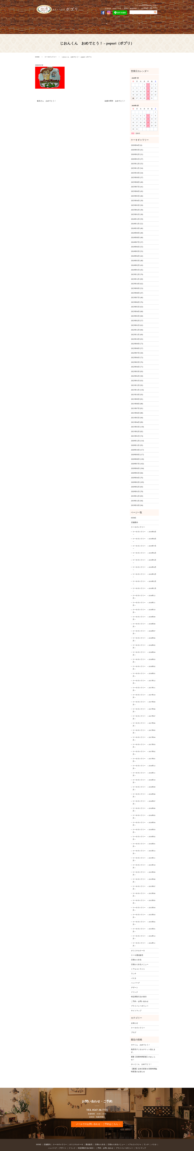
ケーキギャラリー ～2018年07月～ (144, 623)
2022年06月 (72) (137, 349)
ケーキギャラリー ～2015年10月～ (144, 858)
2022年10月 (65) (137, 331)
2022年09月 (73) (137, 335)
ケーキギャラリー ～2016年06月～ (144, 801)
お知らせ (134, 1015)
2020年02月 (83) (137, 478)
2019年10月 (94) (137, 497)
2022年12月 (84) (137, 321)
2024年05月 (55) (137, 243)
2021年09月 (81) (137, 391)
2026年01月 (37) (137, 150)
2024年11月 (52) (137, 215)
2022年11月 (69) (137, 326)
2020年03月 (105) (137, 474)
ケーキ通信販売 (137, 947)
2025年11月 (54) (137, 160)
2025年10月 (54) (137, 164)
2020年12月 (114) (137, 432)
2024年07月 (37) (137, 233)
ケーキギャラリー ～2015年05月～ (144, 893)
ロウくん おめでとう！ (140, 1036)
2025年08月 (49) (137, 173)
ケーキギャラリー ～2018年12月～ (144, 588)
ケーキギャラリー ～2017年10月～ (144, 687)
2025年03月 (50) (137, 197)
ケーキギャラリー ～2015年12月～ (144, 843)
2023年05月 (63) (137, 298)
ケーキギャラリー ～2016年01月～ (144, 836)
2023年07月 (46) (137, 289)
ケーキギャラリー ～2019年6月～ (144, 545)
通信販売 (91, 22)
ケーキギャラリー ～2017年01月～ (144, 751)
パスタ (133, 970)
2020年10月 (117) (137, 441)
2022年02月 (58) (137, 367)
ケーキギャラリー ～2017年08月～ (144, 701)
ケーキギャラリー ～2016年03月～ (144, 822)
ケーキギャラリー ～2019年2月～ (144, 574)
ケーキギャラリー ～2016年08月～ (144, 786)
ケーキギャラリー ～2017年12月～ (144, 673)
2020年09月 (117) (137, 446)
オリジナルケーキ (78, 22)
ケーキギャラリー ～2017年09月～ (144, 694)
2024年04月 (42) (137, 247)
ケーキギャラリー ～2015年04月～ (144, 900)
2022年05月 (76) (137, 354)
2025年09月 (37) (137, 169)
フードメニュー (129, 22)
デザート (134, 979)
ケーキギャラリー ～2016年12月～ (144, 758)
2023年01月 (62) (137, 317)
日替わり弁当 (136, 951)
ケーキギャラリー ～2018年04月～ (144, 645)
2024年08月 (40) (137, 229)
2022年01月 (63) (137, 372)
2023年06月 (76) (137, 294)
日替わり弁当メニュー (139, 956)
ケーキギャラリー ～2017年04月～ (144, 730)
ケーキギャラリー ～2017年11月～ (144, 680)
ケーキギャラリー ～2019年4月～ (144, 560)
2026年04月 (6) (136, 137)
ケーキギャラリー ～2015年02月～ (144, 914)
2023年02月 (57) (137, 312)
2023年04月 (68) (137, 303)
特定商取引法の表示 (139, 988)
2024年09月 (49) (137, 224)
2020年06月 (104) (137, 460)
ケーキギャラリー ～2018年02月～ (144, 659)
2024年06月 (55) (137, 238)
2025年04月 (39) (137, 192)
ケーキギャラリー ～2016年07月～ (144, 794)
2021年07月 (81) (137, 400)
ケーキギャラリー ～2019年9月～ (144, 524)
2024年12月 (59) (137, 210)
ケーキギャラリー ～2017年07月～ (144, 709)
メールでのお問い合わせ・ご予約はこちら (97, 1115)
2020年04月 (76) (137, 469)
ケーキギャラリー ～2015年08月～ (144, 872)
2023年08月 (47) (137, 284)
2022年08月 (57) (137, 340)
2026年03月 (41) (137, 141)
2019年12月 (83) (137, 488)
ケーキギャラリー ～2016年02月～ (144, 829)
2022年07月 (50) (137, 344)
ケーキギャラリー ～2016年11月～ (144, 765)
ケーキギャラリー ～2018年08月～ (144, 616)
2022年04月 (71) (137, 358)
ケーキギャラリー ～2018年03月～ (144, 652)
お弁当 (100, 22)
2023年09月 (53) (137, 280)
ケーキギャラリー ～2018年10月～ (144, 602)
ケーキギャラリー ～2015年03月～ (144, 907)
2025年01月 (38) (137, 206)
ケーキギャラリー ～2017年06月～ (144, 716)
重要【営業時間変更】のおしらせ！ (143, 1049)
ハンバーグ (135, 974)
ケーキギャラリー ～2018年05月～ (144, 638)
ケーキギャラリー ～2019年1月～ (144, 581)
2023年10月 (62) (137, 275)
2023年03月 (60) (137, 307)
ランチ (133, 965)
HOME (39, 22)
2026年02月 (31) (137, 146)
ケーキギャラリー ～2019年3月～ (144, 567)
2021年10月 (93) (137, 386)
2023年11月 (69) (137, 270)
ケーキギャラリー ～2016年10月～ (144, 772)
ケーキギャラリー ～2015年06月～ (144, 886)
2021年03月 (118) (137, 418)
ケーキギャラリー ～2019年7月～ (144, 538)
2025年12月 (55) (137, 155)
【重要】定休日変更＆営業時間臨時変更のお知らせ (144, 1061)
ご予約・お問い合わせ (148, 22)
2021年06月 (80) (137, 404)
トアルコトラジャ (114, 22)
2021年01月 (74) (137, 427)
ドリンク (134, 984)
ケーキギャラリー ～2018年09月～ (144, 609)
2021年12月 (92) (137, 377)
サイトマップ (136, 1002)
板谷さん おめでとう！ (46, 92)
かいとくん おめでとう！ (141, 1056)
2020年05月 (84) (137, 464)
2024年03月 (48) (137, 252)
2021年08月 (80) (137, 395)
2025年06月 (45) (137, 183)
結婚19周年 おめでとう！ (115, 92)
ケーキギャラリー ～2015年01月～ (144, 921)
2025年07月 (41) (137, 178)
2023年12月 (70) (137, 266)
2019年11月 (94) (137, 492)
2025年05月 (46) (137, 187)
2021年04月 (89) (137, 414)
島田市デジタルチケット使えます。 (143, 1042)
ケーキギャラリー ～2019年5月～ (144, 552)
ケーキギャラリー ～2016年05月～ (144, 808)
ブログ (133, 1024)
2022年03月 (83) (137, 363)
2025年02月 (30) (137, 201)
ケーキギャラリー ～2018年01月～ (144, 666)
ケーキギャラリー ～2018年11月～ (144, 595)
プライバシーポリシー (139, 997)
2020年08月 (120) (137, 451)
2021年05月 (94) (137, 409)
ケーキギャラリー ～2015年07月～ (144, 879)
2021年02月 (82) (137, 423)
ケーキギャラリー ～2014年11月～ (144, 936)
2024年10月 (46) (137, 220)
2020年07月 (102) (137, 455)
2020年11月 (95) (137, 437)
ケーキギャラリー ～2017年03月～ (144, 737)
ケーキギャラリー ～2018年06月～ (144, 631)
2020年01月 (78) (137, 483)
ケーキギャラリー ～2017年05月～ (144, 723)
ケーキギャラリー (62, 22)
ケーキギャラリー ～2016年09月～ (144, 779)
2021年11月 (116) (137, 381)
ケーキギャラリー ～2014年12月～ (144, 928)
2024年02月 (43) (137, 257)
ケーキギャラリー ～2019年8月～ (144, 531)
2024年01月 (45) (137, 261)
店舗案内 (48, 22)
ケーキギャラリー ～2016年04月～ (144, 815)
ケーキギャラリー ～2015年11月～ (144, 850)
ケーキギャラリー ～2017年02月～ (144, 744)
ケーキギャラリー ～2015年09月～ (144, 865)
